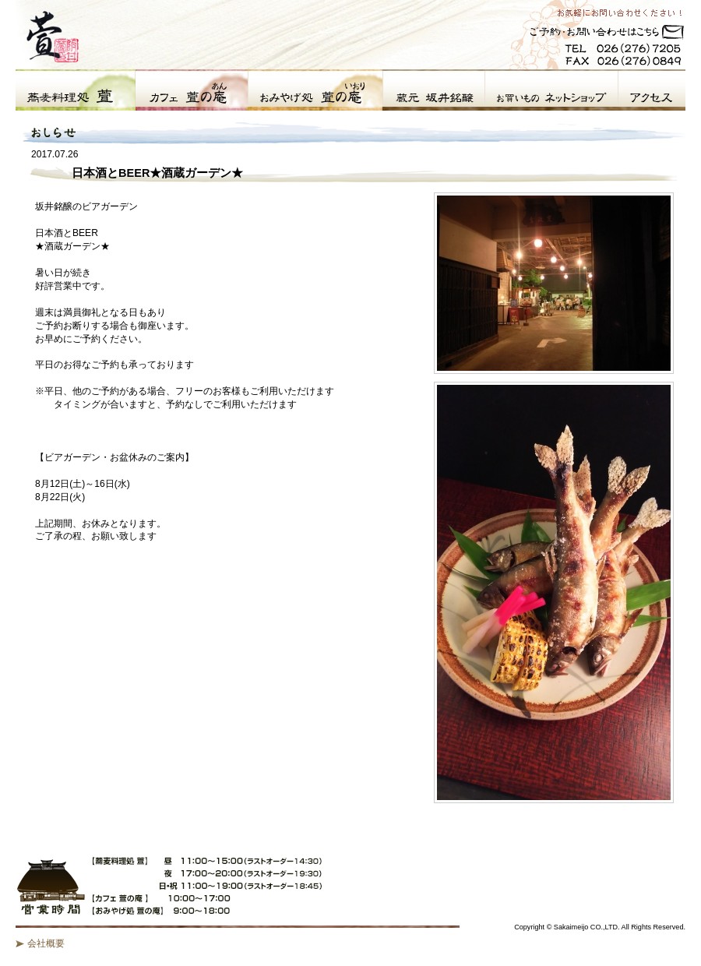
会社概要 (46, 943)
